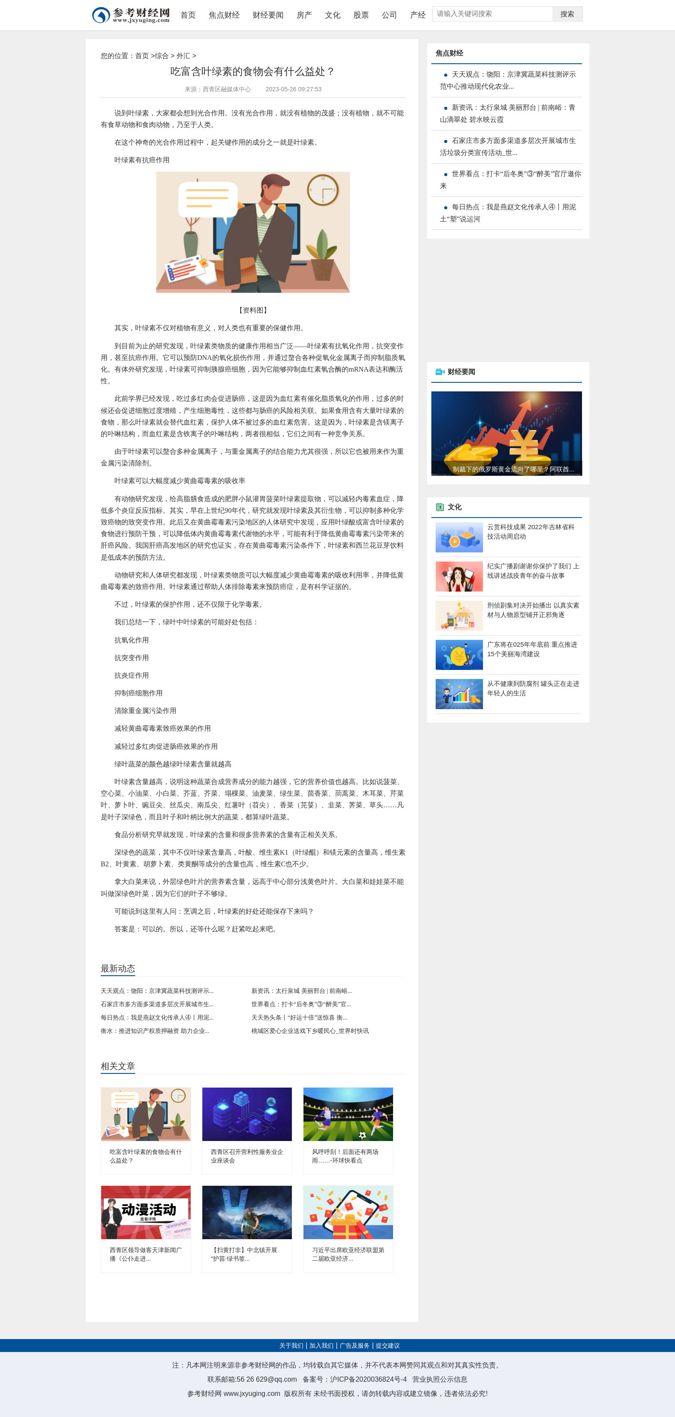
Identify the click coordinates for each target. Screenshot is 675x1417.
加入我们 (322, 1346)
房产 (304, 15)
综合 (162, 55)
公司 (389, 15)
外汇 (183, 55)
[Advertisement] (491, 301)
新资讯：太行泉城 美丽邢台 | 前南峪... (301, 991)
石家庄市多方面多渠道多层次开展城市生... (157, 1004)
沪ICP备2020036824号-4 (368, 1379)
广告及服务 (355, 1346)
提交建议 (388, 1346)
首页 (188, 15)
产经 (418, 15)
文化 (333, 15)
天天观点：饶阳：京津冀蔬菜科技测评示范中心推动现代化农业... (508, 80)
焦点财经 (224, 15)
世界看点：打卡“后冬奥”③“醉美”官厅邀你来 (510, 179)
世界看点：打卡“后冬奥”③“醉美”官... (301, 1004)
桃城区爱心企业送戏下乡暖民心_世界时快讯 (310, 1031)
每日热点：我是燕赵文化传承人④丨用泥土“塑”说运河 (508, 213)
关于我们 (291, 1346)
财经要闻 (268, 15)
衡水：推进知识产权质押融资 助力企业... (155, 1031)
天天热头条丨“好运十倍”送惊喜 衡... (299, 1017)
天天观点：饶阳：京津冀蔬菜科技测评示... (157, 991)
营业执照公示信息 (440, 1379)
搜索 (567, 14)
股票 (361, 15)
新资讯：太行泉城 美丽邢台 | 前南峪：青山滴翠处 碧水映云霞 (508, 113)
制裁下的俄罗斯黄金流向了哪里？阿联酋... (514, 469)
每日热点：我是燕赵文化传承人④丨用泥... (157, 1017)
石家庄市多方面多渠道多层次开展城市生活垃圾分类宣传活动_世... (508, 146)
